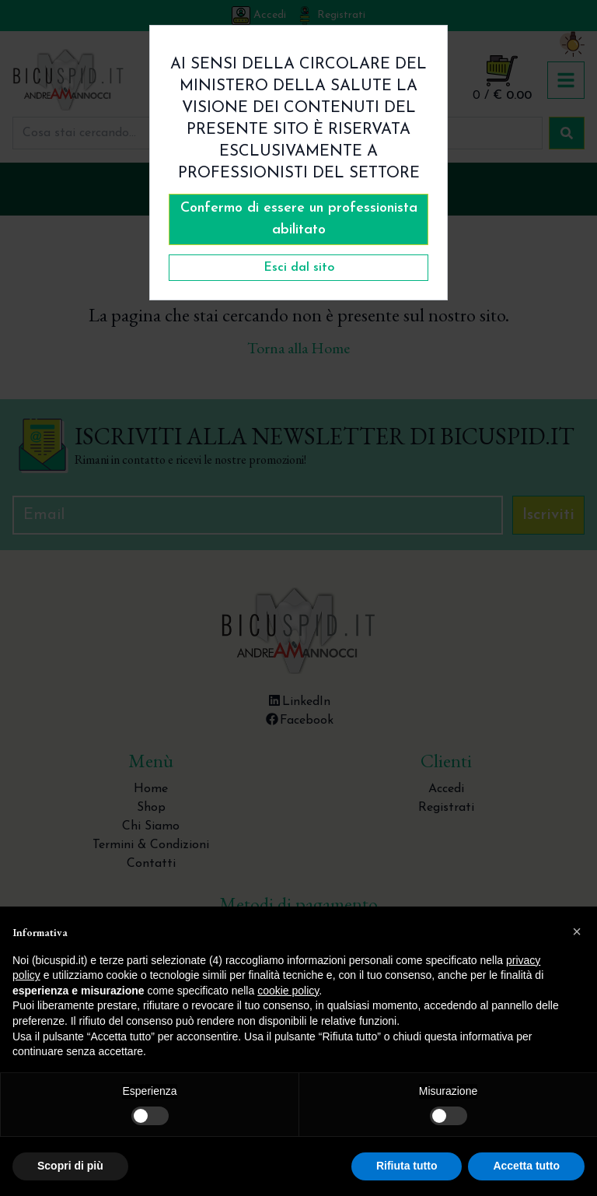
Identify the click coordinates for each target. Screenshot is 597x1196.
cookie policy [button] (288, 990)
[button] (576, 931)
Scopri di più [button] (70, 1165)
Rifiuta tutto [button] (407, 1165)
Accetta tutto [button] (526, 1165)
